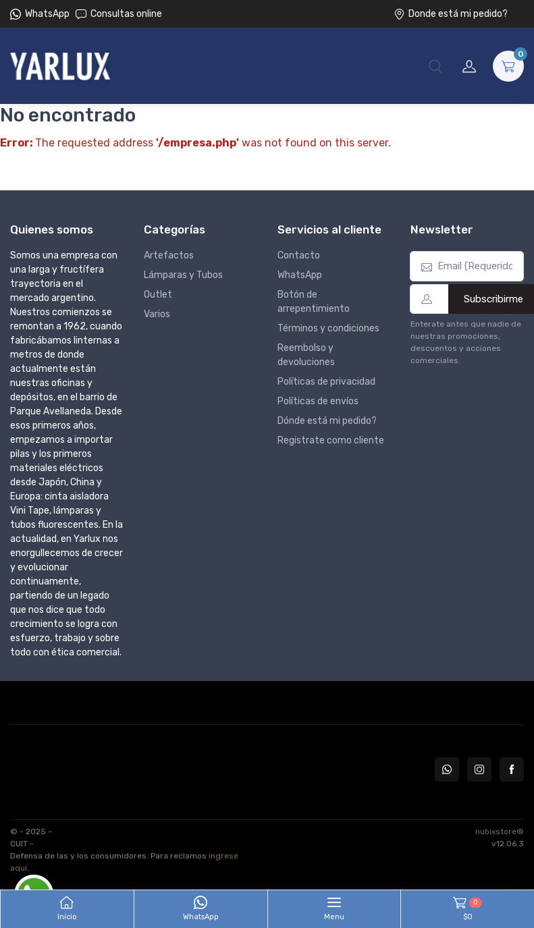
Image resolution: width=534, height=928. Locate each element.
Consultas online (119, 14)
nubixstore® (499, 831)
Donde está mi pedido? (451, 14)
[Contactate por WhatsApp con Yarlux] (447, 769)
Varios (157, 314)
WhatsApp (47, 14)
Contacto (298, 255)
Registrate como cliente (330, 440)
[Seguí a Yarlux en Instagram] (479, 769)
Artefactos (169, 255)
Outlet (158, 294)
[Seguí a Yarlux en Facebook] (512, 769)
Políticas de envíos (317, 401)
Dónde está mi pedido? (327, 421)
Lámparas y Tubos (183, 275)
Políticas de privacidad (326, 381)
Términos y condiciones (328, 328)
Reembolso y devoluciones (306, 355)
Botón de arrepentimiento (313, 302)
